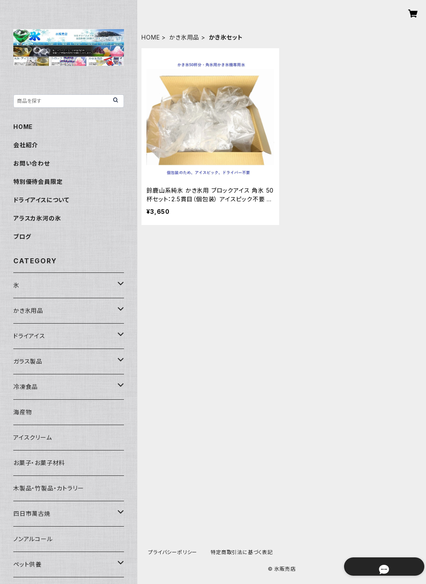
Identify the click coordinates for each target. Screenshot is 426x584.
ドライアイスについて (41, 199)
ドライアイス (29, 335)
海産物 (22, 412)
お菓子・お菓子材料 (39, 462)
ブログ (22, 236)
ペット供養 (27, 564)
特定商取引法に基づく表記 (242, 552)
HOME (150, 37)
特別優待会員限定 (37, 181)
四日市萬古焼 (31, 513)
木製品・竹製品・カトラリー (48, 488)
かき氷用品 (184, 37)
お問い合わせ (31, 163)
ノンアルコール (33, 538)
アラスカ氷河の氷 (37, 218)
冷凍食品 (25, 386)
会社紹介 (25, 144)
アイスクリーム (32, 437)
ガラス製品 (27, 361)
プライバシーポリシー (172, 552)
